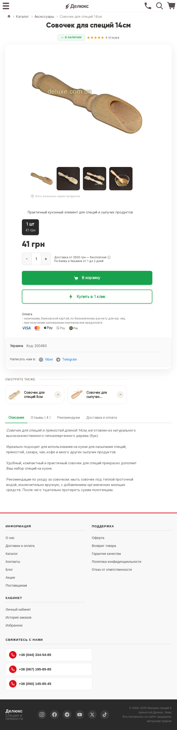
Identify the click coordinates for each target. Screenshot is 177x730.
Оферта (98, 538)
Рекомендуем (68, 417)
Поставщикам (16, 585)
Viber (49, 359)
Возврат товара (104, 546)
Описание (16, 417)
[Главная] (8, 17)
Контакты (13, 561)
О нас (10, 538)
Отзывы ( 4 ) (41, 417)
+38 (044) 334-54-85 (30, 655)
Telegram (69, 359)
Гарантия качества (106, 554)
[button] (109, 257)
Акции (10, 577)
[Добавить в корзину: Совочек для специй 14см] (87, 278)
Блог (9, 569)
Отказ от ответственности (112, 569)
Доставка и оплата (101, 417)
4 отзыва (112, 37)
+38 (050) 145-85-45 (30, 683)
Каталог (12, 554)
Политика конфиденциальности (116, 561)
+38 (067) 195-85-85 (30, 669)
